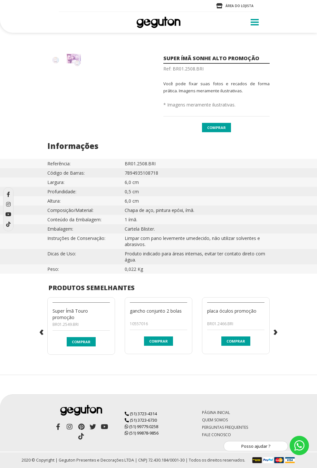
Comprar (216, 127)
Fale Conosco (216, 434)
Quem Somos (215, 420)
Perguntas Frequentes (225, 427)
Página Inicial (216, 412)
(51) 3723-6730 (141, 420)
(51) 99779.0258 (141, 426)
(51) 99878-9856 (141, 433)
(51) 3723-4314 (141, 414)
